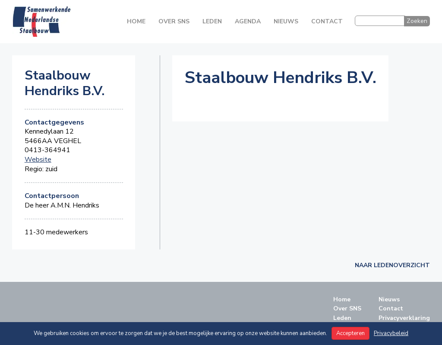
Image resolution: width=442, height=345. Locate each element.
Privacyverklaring (404, 318)
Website (38, 159)
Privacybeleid (391, 333)
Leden (212, 21)
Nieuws (286, 21)
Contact (327, 21)
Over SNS (173, 21)
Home (136, 21)
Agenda (248, 21)
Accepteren (350, 333)
